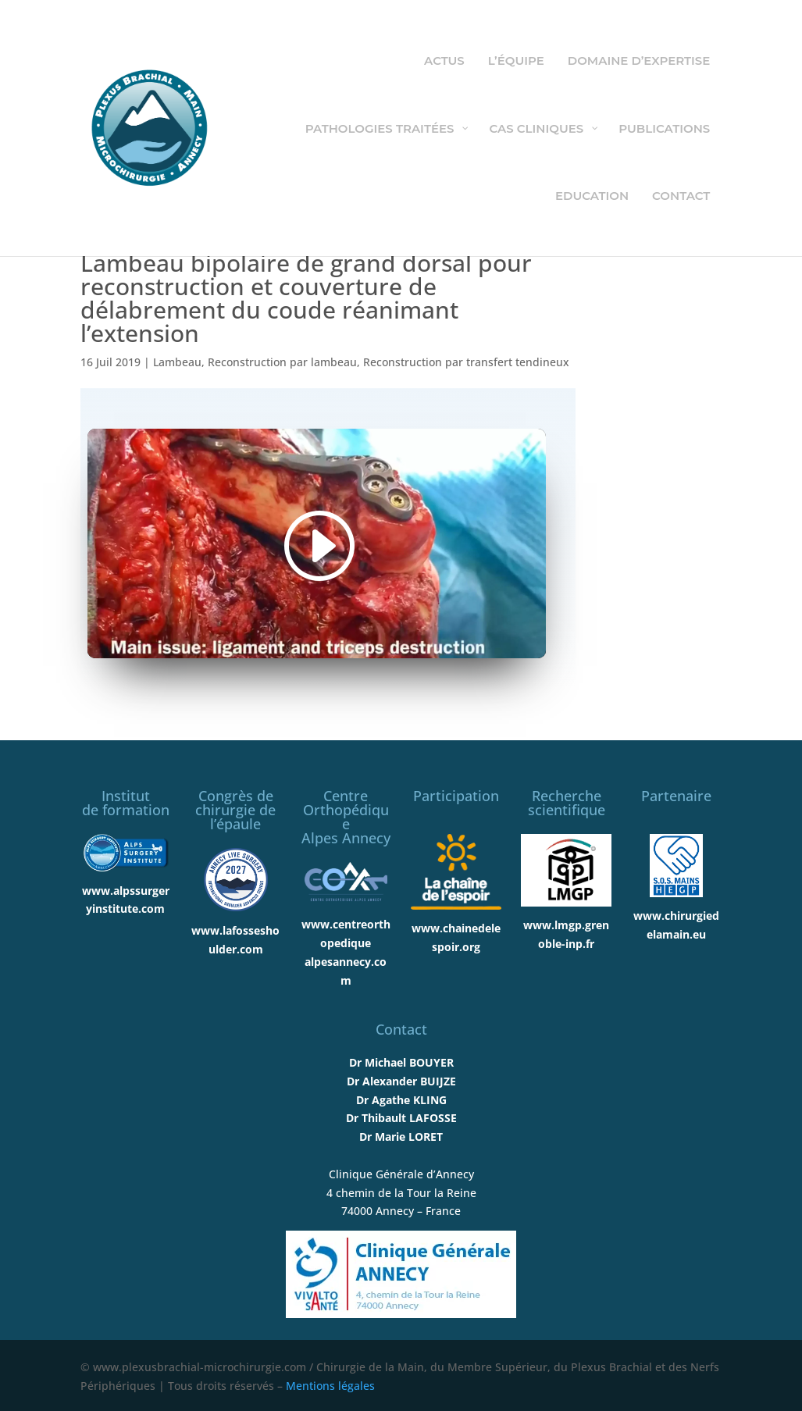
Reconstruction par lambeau (282, 362)
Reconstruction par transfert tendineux (466, 362)
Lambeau (177, 362)
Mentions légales (330, 1385)
